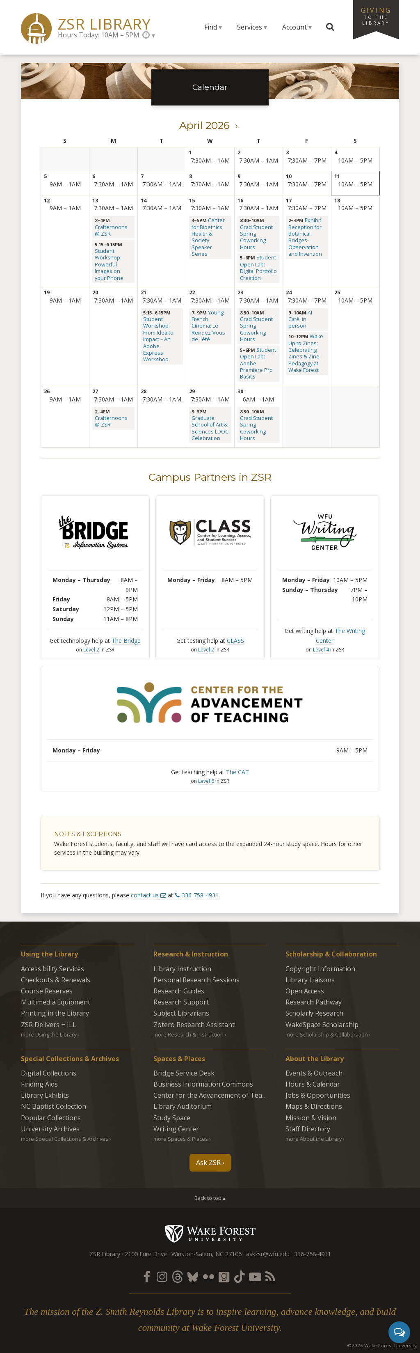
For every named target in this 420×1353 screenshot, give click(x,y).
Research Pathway (313, 1002)
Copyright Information (320, 968)
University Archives (50, 1128)
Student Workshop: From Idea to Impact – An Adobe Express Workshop (158, 339)
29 (192, 391)
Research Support (181, 1002)
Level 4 (321, 649)
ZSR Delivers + (48, 1024)
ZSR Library (104, 24)
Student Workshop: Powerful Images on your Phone (109, 264)
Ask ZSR (208, 1162)
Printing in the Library (55, 1013)
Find (210, 27)
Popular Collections (51, 1117)
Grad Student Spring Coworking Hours (256, 237)
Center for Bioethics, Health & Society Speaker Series (208, 237)
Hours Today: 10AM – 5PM (98, 34)
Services (249, 27)
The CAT (237, 772)
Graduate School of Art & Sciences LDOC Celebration (210, 428)
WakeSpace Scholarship (321, 1024)
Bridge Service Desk (184, 1073)
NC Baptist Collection (53, 1106)
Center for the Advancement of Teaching (216, 1095)
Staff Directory (307, 1128)
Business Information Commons (203, 1084)
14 (143, 200)
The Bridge (126, 640)
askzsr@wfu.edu (268, 1254)
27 (95, 391)
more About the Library (313, 1138)
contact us (145, 895)
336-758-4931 (200, 895)
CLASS (235, 640)
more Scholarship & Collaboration (326, 1034)
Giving (376, 15)
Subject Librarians (181, 1013)
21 (143, 292)
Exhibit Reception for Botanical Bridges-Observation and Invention (305, 237)
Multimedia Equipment (55, 1002)
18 (337, 200)
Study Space (171, 1117)
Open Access (304, 990)
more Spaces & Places (180, 1138)
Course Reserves (47, 990)
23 (240, 292)
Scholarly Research (314, 1013)
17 (289, 200)
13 (95, 200)
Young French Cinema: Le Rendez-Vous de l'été (208, 326)
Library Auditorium (182, 1106)
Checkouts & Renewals (55, 979)
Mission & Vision (310, 1117)
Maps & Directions (313, 1106)
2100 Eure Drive (146, 1254)
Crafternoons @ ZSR (111, 230)
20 (95, 292)
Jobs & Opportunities (317, 1095)
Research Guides (178, 990)
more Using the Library (48, 1034)
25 (337, 292)
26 (47, 391)
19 (47, 292)
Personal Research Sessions (196, 979)
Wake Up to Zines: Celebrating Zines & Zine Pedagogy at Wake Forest (305, 353)
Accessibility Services (52, 968)
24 (289, 292)
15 (192, 200)
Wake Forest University (210, 1234)
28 (143, 391)
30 (240, 391)
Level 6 (206, 780)
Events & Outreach (313, 1073)
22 (192, 292)
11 (337, 176)
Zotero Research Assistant (194, 1024)
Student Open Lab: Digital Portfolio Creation (258, 267)
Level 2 (91, 649)
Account (294, 27)
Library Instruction (182, 968)
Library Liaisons (310, 979)
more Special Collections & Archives (64, 1138)
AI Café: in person (300, 319)
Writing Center (176, 1128)
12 (47, 200)
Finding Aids (39, 1084)
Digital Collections (48, 1073)
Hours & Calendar (312, 1084)
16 (240, 200)
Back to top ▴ (210, 1198)
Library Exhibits (45, 1095)
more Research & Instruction (188, 1034)
